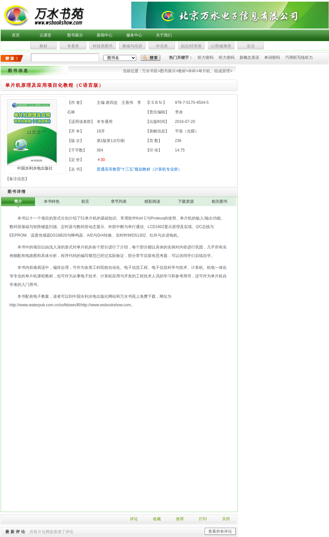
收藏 (157, 519)
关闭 (226, 519)
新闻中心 (105, 35)
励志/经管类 (191, 46)
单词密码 (272, 57)
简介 (18, 201)
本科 (192, 71)
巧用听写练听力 (299, 57)
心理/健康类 (221, 46)
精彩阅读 (152, 201)
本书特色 (52, 201)
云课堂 (45, 35)
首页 (16, 35)
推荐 (180, 519)
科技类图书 (103, 46)
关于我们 (164, 35)
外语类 (162, 46)
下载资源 (186, 201)
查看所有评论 (220, 531)
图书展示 (75, 35)
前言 (85, 201)
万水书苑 (150, 71)
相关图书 (219, 201)
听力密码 (206, 57)
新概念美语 (249, 57)
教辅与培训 (132, 46)
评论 (134, 519)
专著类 (73, 46)
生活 (251, 46)
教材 (43, 46)
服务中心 (134, 35)
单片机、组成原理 (214, 71)
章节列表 (119, 201)
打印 (203, 519)
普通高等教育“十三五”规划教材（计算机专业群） (139, 169)
